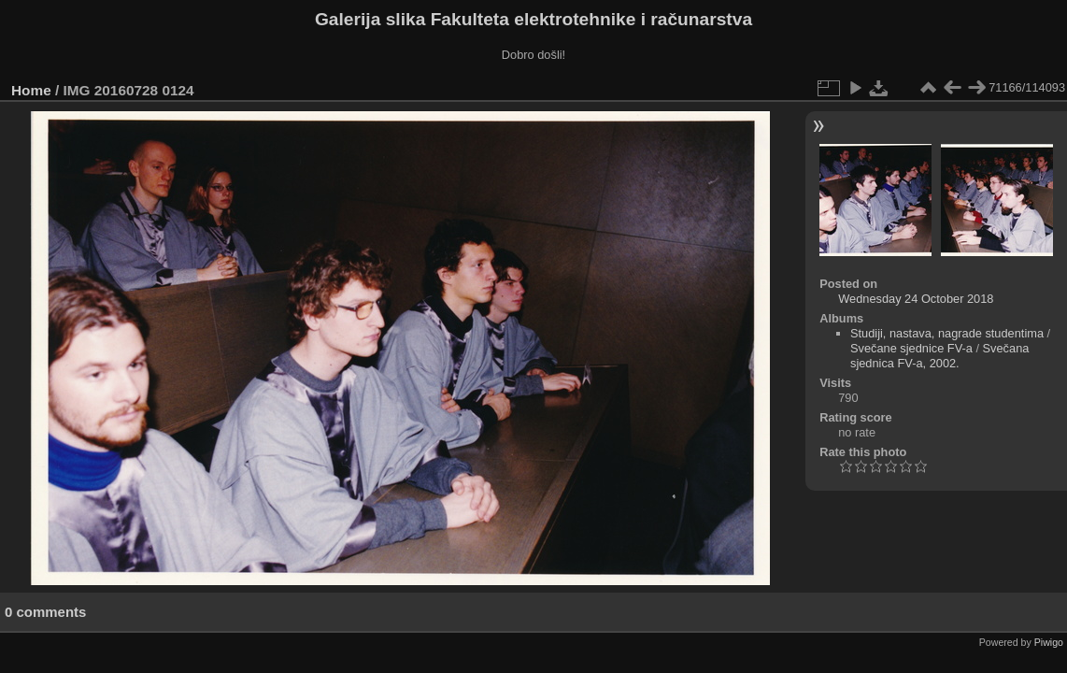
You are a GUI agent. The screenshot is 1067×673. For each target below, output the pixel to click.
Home (31, 90)
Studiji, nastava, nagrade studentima (947, 333)
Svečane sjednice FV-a (911, 348)
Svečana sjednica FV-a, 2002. (939, 355)
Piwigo (1048, 642)
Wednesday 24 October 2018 (915, 299)
